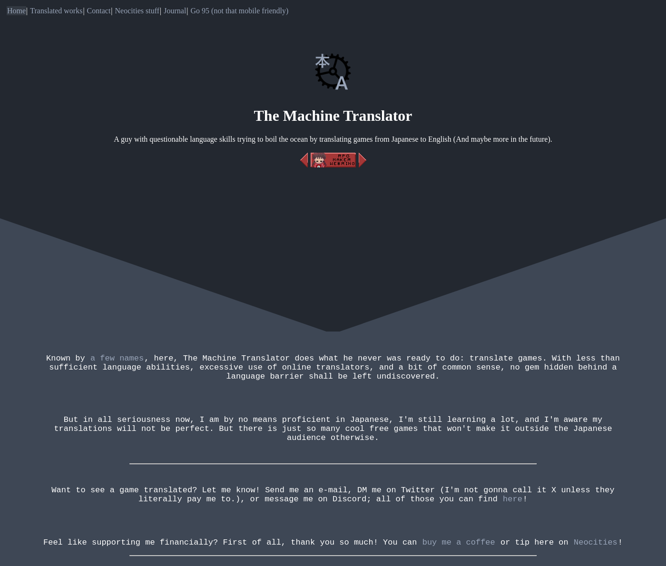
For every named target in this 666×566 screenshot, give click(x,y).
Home (16, 11)
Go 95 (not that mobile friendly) (240, 11)
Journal (175, 11)
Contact (99, 11)
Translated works (56, 11)
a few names (117, 359)
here (512, 521)
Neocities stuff (137, 11)
